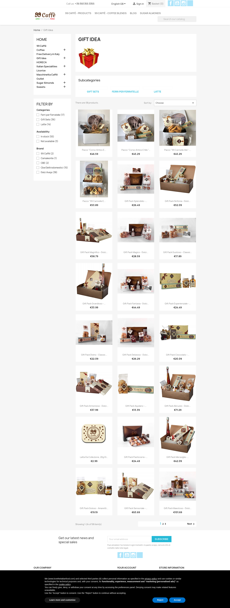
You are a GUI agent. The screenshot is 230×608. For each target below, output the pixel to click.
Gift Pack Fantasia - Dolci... (136, 303)
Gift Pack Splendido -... (136, 201)
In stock (47, 136)
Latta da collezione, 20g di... (94, 457)
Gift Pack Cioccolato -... (177, 354)
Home (42, 39)
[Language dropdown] (119, 4)
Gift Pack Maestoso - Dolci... (178, 508)
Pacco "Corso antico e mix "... (135, 150)
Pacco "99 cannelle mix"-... (177, 150)
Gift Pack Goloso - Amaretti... (94, 508)
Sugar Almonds (150, 13)
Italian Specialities (47, 66)
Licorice (41, 70)
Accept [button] (177, 600)
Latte (46, 124)
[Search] (177, 19)
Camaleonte (49, 158)
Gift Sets (48, 119)
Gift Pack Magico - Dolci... (136, 252)
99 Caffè (41, 46)
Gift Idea (41, 58)
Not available (49, 141)
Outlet (40, 78)
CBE (45, 163)
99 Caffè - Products (78, 13)
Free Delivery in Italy (48, 54)
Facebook (171, 3)
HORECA (42, 62)
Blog (133, 13)
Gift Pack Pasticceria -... (136, 457)
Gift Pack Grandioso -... (94, 303)
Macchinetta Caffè (47, 74)
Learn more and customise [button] (62, 600)
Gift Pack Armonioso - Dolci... (94, 406)
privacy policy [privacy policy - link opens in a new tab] (151, 579)
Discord (190, 3)
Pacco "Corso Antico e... (94, 150)
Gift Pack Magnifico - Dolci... (94, 252)
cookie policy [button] (64, 584)
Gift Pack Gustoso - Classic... (177, 252)
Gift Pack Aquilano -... (135, 406)
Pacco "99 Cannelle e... (94, 201)
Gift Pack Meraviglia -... (177, 457)
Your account (126, 567)
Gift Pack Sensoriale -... (135, 508)
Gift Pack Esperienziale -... (178, 303)
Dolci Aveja (49, 172)
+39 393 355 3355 (84, 3)
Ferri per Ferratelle (53, 114)
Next (191, 524)
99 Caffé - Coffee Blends (111, 13)
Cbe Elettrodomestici (54, 167)
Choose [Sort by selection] (175, 103)
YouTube (177, 3)
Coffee (41, 50)
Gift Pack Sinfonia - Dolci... (178, 201)
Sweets (41, 87)
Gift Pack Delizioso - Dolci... (135, 354)
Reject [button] (160, 600)
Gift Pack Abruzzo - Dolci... (178, 406)
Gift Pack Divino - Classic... (94, 354)
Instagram (184, 3)
